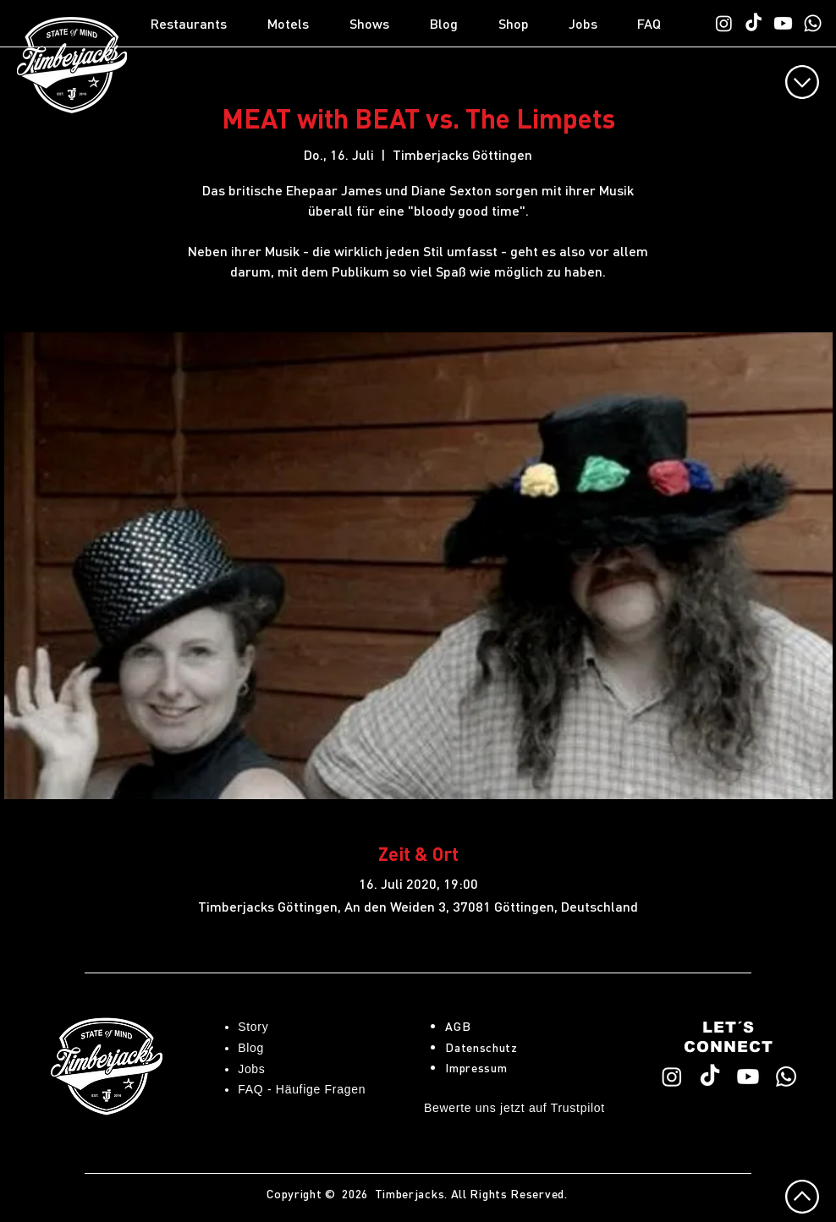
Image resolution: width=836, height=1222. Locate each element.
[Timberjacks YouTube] (783, 23)
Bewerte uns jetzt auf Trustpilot (514, 1108)
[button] (200, 23)
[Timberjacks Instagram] (723, 23)
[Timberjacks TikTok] (753, 23)
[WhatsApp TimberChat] (812, 23)
